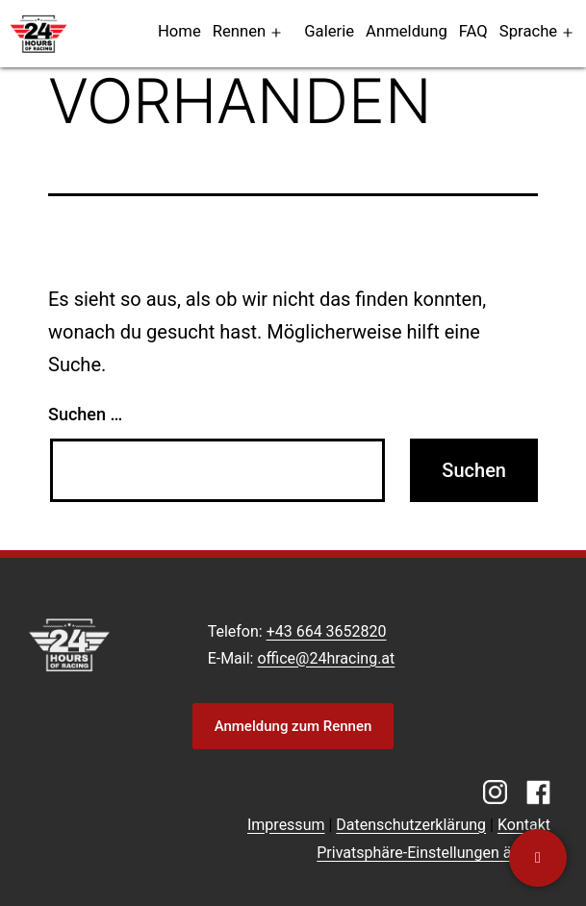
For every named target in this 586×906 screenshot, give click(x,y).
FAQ (473, 31)
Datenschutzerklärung (411, 825)
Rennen (240, 31)
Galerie (329, 31)
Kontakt (523, 825)
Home (179, 31)
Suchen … (85, 414)
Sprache (528, 31)
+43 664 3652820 (327, 631)
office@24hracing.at (326, 658)
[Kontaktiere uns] (538, 858)
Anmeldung (406, 31)
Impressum (286, 825)
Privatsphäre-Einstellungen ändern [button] (433, 852)
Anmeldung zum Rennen (293, 726)
